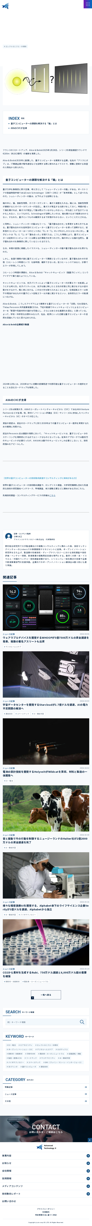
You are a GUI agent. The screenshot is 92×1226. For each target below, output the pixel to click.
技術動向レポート (11, 1193)
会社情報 (6, 1170)
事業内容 (6, 1155)
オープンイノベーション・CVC (20, 1049)
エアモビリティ (26, 1045)
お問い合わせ (9, 1201)
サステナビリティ (48, 1058)
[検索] (83, 1022)
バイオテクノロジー (16, 1062)
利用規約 (46, 1212)
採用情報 (6, 1178)
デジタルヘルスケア (45, 1049)
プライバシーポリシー (46, 1209)
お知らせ (6, 1163)
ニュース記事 (8, 20)
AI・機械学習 (64, 1058)
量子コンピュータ (29, 1066)
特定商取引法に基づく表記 (46, 1215)
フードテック (31, 1058)
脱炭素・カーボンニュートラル (51, 1053)
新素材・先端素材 (15, 1053)
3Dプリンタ (12, 1066)
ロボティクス (62, 1049)
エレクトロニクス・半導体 (15, 46)
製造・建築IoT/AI (15, 1058)
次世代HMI (30, 1053)
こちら (52, 495)
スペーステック (34, 1062)
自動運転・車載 (74, 1053)
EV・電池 (12, 1045)
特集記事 (9, 1087)
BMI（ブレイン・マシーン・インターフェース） (64, 1062)
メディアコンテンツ (18, 12)
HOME (5, 12)
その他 (8, 1101)
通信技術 (44, 1066)
